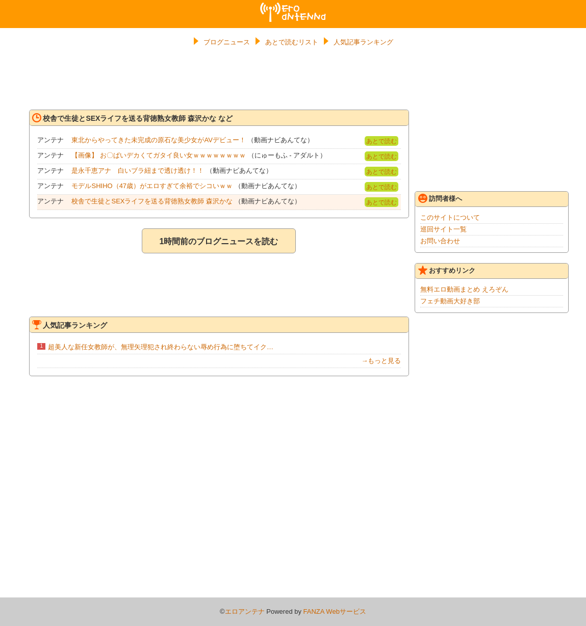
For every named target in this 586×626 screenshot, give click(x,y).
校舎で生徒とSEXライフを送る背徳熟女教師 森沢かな (152, 201)
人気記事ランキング (363, 42)
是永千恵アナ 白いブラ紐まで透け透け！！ (137, 170)
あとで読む (381, 141)
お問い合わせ (440, 241)
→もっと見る (381, 360)
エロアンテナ (293, 7)
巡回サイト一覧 (443, 229)
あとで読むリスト (291, 42)
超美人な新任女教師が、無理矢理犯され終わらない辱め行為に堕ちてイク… (160, 347)
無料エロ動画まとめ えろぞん (464, 289)
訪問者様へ (440, 198)
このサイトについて (450, 217)
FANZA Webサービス (334, 611)
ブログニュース (226, 42)
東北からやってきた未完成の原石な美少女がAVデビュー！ (158, 140)
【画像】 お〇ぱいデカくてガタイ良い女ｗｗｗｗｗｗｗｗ (158, 155)
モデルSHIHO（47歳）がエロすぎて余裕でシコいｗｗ (152, 186)
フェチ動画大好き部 (450, 301)
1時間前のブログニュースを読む (218, 241)
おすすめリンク (446, 270)
